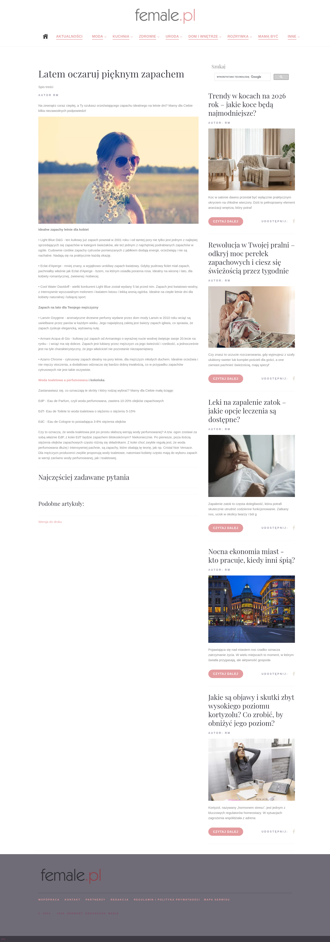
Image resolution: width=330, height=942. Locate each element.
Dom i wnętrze (203, 36)
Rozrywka (238, 36)
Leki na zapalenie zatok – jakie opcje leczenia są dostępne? (247, 410)
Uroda (172, 36)
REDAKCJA (120, 899)
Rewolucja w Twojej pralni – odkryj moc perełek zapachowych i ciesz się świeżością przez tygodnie (251, 257)
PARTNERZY (95, 899)
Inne (292, 36)
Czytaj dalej (225, 221)
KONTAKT (73, 899)
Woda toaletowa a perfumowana (63, 380)
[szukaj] (242, 77)
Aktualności (69, 36)
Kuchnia (121, 36)
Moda (97, 36)
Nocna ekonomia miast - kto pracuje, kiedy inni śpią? (251, 555)
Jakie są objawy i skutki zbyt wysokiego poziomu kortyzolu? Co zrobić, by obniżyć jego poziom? (251, 710)
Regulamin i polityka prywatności (167, 899)
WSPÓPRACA (49, 899)
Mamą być (268, 36)
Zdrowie (147, 36)
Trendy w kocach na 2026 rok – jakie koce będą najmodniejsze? (247, 104)
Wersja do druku (50, 522)
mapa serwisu (217, 899)
